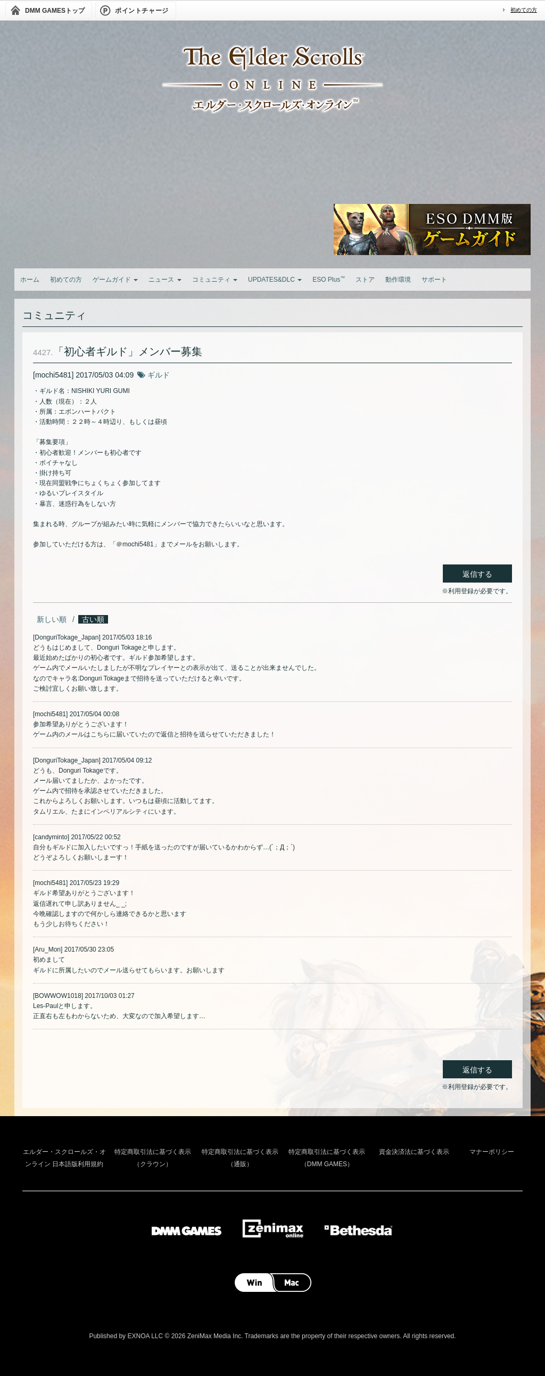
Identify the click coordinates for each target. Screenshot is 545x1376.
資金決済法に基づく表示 (414, 1152)
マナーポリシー (491, 1152)
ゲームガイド (115, 279)
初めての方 (523, 10)
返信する (477, 574)
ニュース (164, 279)
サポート (434, 279)
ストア (365, 279)
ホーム (29, 279)
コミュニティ (214, 279)
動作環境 (398, 279)
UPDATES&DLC (275, 279)
